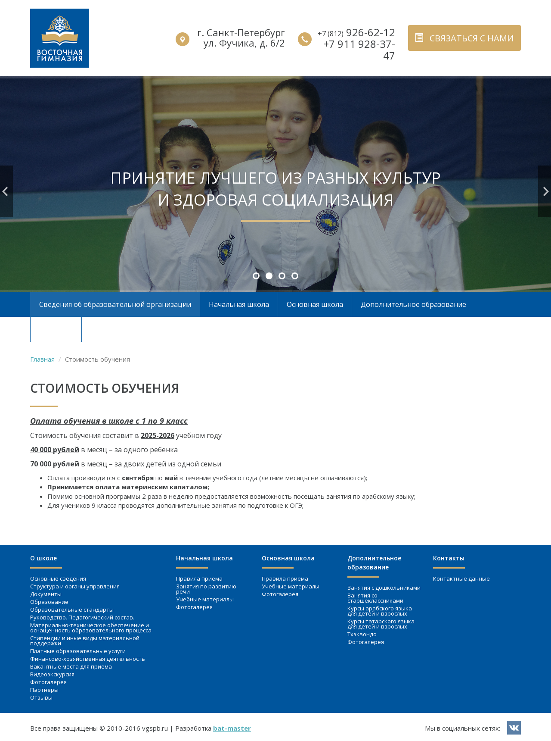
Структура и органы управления (75, 586)
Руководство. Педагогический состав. (82, 617)
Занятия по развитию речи (206, 588)
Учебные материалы (205, 599)
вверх (529, 709)
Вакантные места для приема (71, 666)
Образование (49, 602)
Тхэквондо (362, 634)
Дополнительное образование (413, 304)
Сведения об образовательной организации (115, 304)
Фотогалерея (48, 682)
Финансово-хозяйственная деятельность (87, 659)
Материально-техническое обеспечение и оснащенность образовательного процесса (91, 627)
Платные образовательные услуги (78, 651)
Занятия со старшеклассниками (375, 597)
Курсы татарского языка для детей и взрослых (381, 623)
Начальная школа (239, 304)
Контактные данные (461, 578)
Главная (42, 359)
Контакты (56, 329)
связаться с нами (464, 38)
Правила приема (199, 578)
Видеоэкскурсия (52, 674)
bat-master (232, 728)
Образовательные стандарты (72, 609)
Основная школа (315, 304)
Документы (46, 594)
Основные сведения (58, 578)
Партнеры (44, 690)
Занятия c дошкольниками (384, 587)
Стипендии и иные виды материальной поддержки (84, 640)
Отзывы (41, 697)
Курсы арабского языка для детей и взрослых (379, 610)
